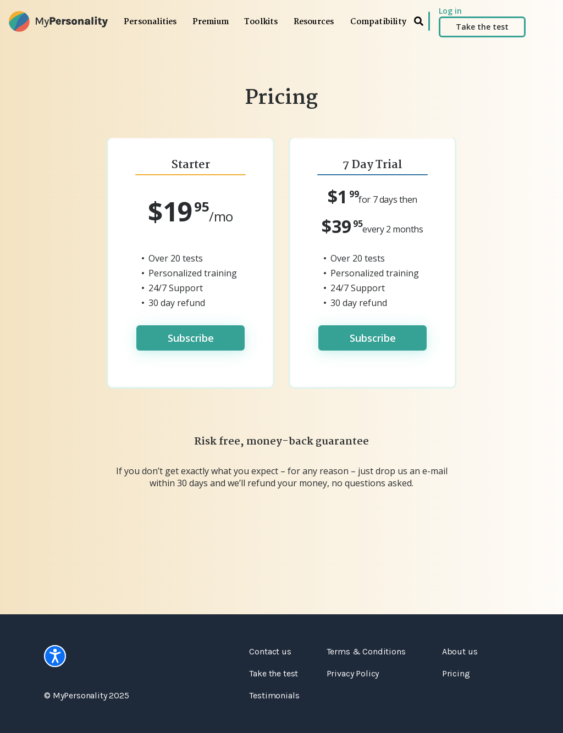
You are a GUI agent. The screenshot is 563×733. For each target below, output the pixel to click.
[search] (418, 21)
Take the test (482, 26)
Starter (191, 165)
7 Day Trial (372, 165)
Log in (450, 10)
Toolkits (261, 21)
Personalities (150, 21)
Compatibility (378, 21)
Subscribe (191, 338)
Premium (210, 21)
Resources (314, 21)
